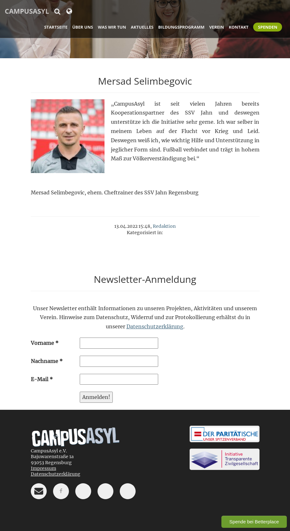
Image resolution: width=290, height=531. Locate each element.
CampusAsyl (27, 11)
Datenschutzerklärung (154, 326)
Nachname (47, 361)
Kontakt (238, 27)
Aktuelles (142, 27)
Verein (216, 27)
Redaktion (164, 226)
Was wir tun (112, 27)
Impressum (43, 468)
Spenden (267, 27)
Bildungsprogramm (181, 27)
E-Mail (42, 379)
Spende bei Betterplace (254, 521)
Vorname (44, 343)
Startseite (55, 27)
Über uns (82, 27)
